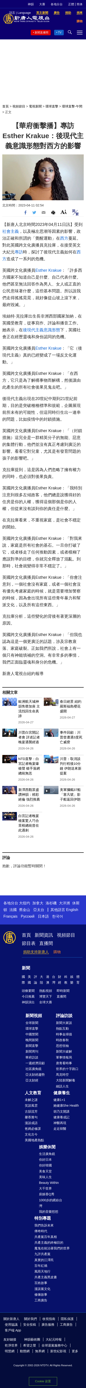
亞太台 (38, 910)
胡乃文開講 (61, 1111)
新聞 (26, 968)
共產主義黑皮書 (45, 1277)
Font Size (63, 212)
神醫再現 (59, 1123)
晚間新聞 (31, 1040)
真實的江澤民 (44, 1260)
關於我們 (30, 1319)
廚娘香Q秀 (46, 1194)
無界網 (40, 1351)
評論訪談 (64, 1015)
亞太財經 (31, 1080)
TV (59, 32)
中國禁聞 (31, 1034)
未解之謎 (31, 1100)
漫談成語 (31, 1123)
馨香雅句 (31, 1117)
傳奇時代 (40, 1231)
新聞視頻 (33, 1015)
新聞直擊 (31, 1046)
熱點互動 (62, 1028)
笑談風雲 (31, 1105)
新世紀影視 (58, 1351)
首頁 (5, 106)
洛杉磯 (51, 903)
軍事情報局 (64, 1057)
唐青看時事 (64, 1063)
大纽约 (24, 903)
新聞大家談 (64, 1023)
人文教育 (33, 1093)
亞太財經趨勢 (35, 1074)
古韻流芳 (31, 1111)
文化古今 (31, 1134)
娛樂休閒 (47, 1147)
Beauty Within (49, 1183)
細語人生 (62, 1086)
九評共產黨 (42, 1254)
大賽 (42, 4)
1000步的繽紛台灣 (50, 1203)
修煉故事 (40, 1294)
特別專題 (42, 1218)
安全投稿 (29, 1324)
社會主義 (10, 231)
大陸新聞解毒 (65, 1080)
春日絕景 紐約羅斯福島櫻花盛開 (70, 706)
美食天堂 (45, 1171)
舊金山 (24, 910)
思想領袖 (62, 1046)
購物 (57, 952)
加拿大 (37, 903)
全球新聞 (31, 1023)
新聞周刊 (31, 1051)
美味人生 (45, 1177)
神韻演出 (28, 1002)
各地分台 (57, 4)
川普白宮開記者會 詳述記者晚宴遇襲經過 (29, 737)
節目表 (29, 943)
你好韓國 (45, 1165)
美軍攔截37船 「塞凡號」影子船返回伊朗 (70, 794)
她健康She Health (66, 1105)
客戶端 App (13, 1330)
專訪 (19, 252)
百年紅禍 (40, 1265)
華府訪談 (31, 1057)
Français (10, 916)
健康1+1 (59, 1100)
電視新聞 (35, 106)
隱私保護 (67, 1319)
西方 (64, 238)
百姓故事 (40, 1283)
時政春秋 (62, 1040)
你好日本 (45, 1159)
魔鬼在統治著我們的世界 (52, 1248)
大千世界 (45, 1188)
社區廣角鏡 (33, 1069)
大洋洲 (64, 903)
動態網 (25, 1351)
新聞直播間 (41, 32)
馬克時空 (62, 1074)
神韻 (31, 4)
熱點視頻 (45, 991)
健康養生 (61, 1093)
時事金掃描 (64, 1034)
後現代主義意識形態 (41, 330)
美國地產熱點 (34, 1140)
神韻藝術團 (32, 1339)
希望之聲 (29, 1345)
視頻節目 (18, 106)
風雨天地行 (42, 1271)
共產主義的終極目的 (48, 1242)
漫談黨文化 (42, 1289)
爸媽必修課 (33, 1128)
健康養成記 (61, 1117)
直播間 (46, 943)
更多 (75, 1351)
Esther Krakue (48, 270)
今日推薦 (28, 996)
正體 (71, 4)
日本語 (43, 916)
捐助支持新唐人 (36, 952)
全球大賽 (45, 1002)
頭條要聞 (28, 991)
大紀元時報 (54, 1339)
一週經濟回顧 (35, 1063)
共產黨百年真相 (45, 1237)
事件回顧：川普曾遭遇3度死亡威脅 (71, 737)
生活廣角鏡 (47, 1154)
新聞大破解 (64, 1051)
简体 (80, 4)
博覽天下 (45, 996)
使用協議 (11, 1324)
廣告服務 (48, 1324)
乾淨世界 (11, 1345)
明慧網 (9, 1351)
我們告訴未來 (44, 1225)
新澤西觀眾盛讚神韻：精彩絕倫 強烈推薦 (29, 794)
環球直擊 (51, 106)
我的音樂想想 (48, 1211)
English (72, 910)
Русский (27, 916)
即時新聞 (63, 991)
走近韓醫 (59, 1128)
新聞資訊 (44, 935)
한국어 (57, 916)
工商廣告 (40, 1300)
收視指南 (48, 1319)
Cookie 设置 (43, 1381)
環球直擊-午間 (72, 106)
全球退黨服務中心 (54, 1345)
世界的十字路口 (67, 1069)
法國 (13, 910)
